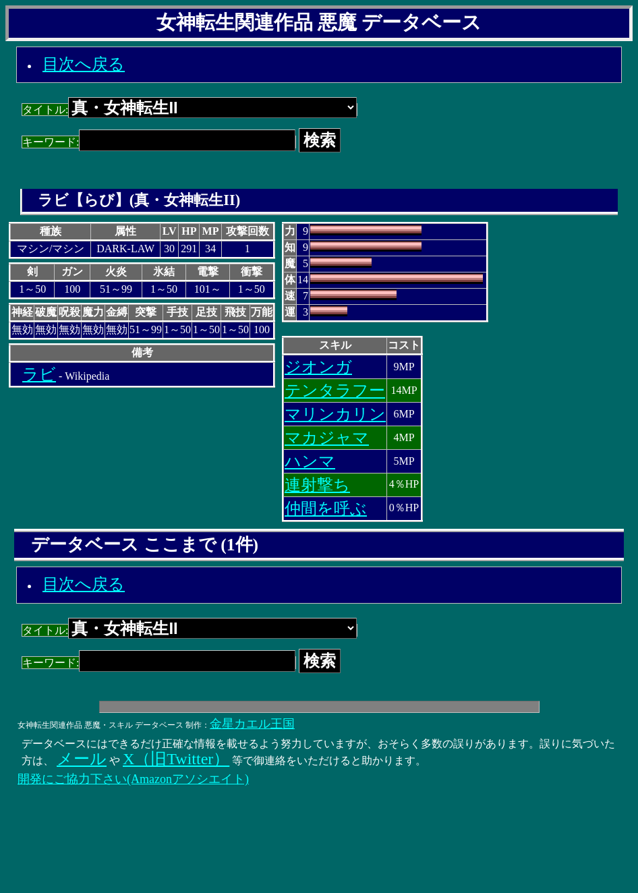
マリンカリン (335, 414)
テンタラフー (335, 390)
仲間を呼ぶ (326, 508)
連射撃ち (317, 485)
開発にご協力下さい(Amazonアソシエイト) (133, 779)
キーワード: (158, 142)
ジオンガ (318, 367)
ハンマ (310, 461)
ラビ (39, 374)
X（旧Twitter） (176, 759)
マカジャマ (327, 437)
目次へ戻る (83, 64)
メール (82, 759)
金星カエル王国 (252, 723)
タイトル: (189, 109)
